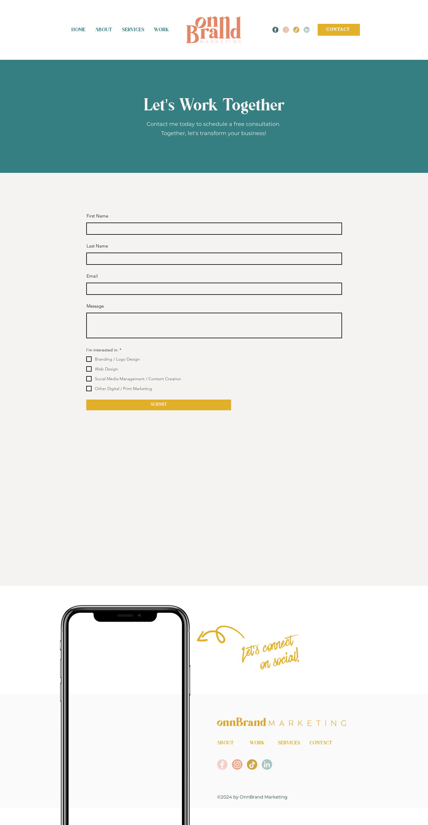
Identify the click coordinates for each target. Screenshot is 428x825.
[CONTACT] (339, 30)
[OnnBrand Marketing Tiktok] (296, 30)
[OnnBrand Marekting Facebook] (275, 30)
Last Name (97, 246)
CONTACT (320, 743)
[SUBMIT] (158, 405)
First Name (97, 216)
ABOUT (225, 743)
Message (95, 306)
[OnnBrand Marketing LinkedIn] (307, 30)
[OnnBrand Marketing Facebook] (222, 764)
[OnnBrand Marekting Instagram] (286, 30)
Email (92, 276)
